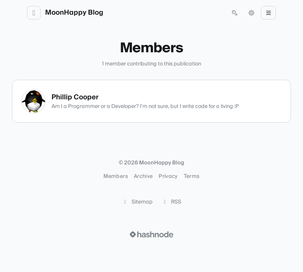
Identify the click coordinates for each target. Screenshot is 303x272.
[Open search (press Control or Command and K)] (234, 13)
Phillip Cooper (75, 97)
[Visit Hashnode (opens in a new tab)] (151, 234)
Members (115, 176)
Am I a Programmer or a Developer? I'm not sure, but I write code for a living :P (145, 106)
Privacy (168, 176)
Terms (192, 176)
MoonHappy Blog (74, 13)
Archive (143, 176)
